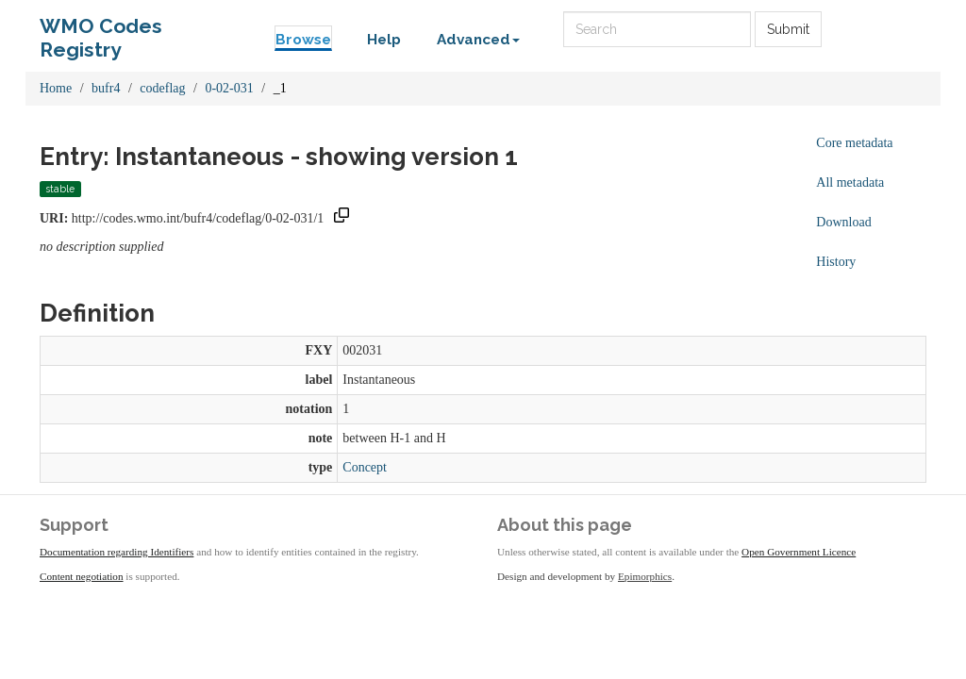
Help (384, 39)
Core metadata (854, 143)
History (836, 262)
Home (56, 88)
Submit (788, 29)
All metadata (850, 182)
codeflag (162, 88)
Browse (303, 39)
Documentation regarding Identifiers (116, 551)
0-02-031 (229, 88)
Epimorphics (645, 576)
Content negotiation (82, 576)
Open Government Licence (798, 551)
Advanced (478, 39)
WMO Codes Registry (101, 30)
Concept (364, 467)
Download (843, 222)
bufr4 (106, 88)
